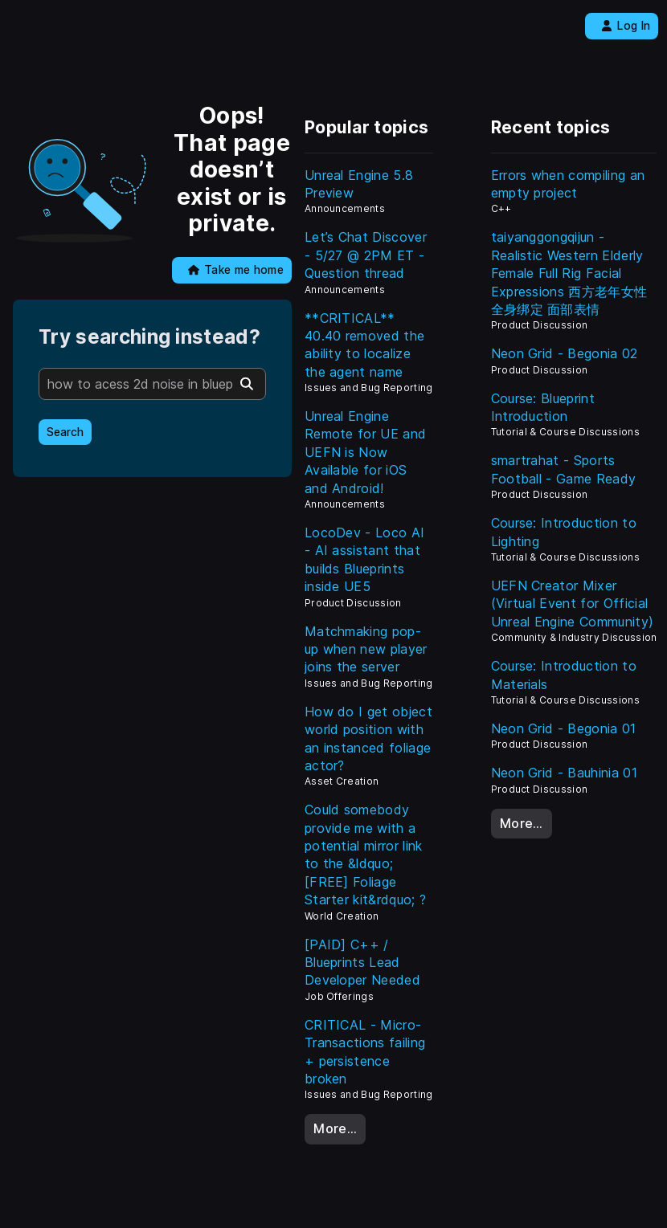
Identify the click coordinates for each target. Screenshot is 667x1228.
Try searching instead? (149, 337)
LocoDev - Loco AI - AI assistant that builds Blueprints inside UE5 (364, 559)
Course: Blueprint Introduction (543, 407)
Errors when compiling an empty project (568, 184)
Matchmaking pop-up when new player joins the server (366, 649)
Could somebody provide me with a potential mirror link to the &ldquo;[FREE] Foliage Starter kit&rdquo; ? (365, 855)
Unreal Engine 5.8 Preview (359, 184)
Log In (625, 25)
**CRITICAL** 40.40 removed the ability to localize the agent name (364, 345)
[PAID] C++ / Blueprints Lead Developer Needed (362, 962)
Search (65, 432)
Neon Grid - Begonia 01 (563, 728)
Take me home (236, 269)
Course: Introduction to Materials (563, 675)
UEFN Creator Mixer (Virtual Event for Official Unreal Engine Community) (572, 603)
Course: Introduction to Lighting (563, 532)
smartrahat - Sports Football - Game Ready (563, 469)
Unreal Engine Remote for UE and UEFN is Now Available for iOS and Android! (365, 452)
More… (335, 1128)
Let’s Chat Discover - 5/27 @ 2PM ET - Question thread (366, 255)
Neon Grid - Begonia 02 (564, 353)
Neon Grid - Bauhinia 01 (564, 773)
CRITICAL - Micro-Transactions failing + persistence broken (365, 1052)
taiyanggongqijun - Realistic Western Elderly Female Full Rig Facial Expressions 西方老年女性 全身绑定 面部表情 (569, 273)
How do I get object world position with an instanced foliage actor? (368, 738)
